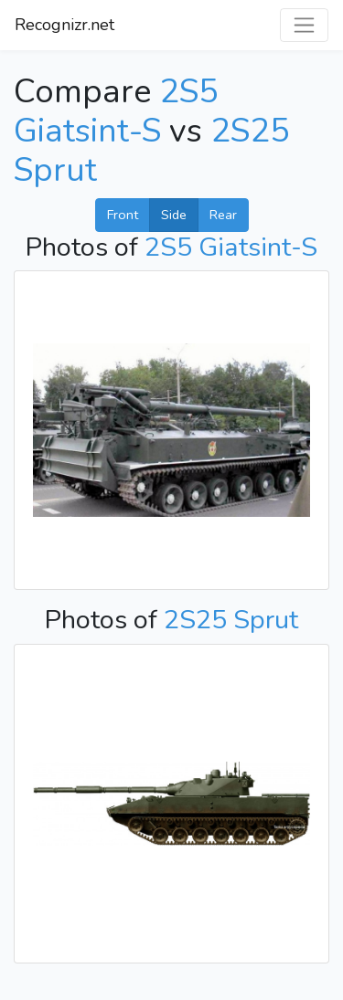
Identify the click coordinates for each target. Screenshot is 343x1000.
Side (174, 214)
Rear (223, 214)
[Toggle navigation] (304, 25)
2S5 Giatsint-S (116, 111)
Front (122, 214)
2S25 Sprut (231, 619)
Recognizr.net (64, 25)
